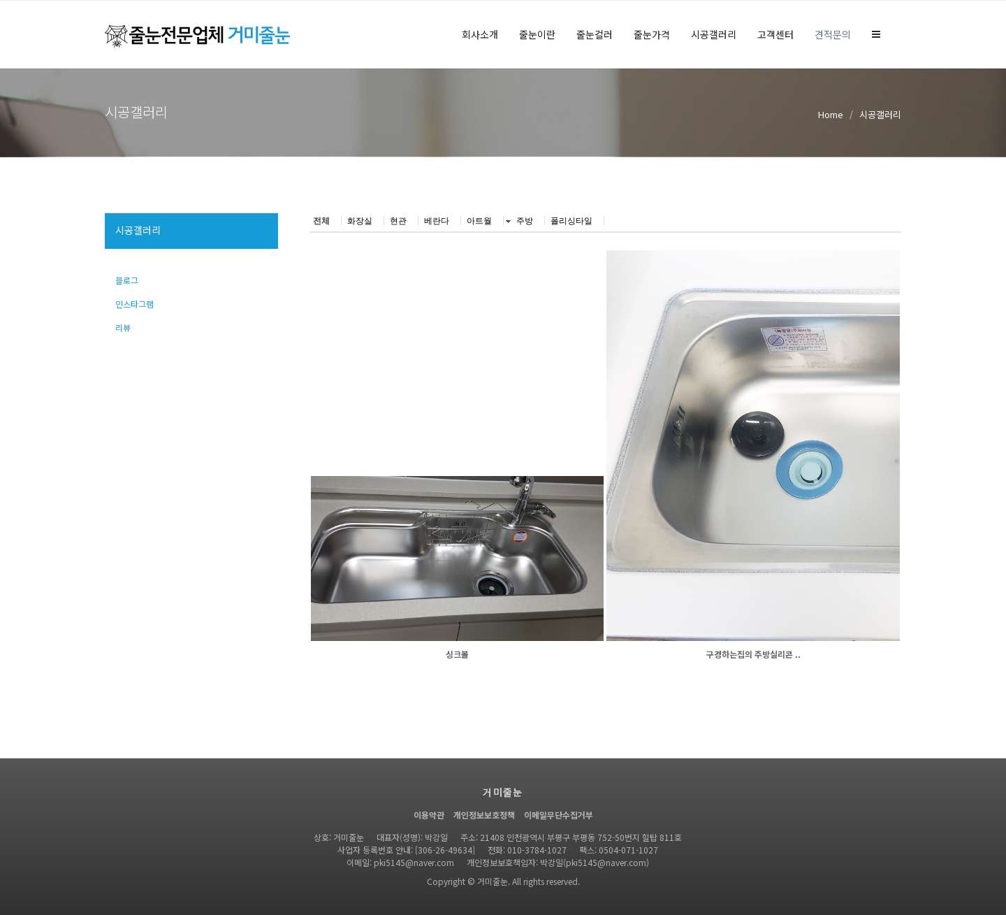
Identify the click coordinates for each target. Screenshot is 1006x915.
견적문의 (833, 34)
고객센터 (775, 34)
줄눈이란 (537, 34)
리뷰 (123, 327)
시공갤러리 (713, 34)
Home (830, 114)
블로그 (126, 280)
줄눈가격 (652, 34)
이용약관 (429, 815)
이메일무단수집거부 (558, 815)
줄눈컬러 (594, 34)
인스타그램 (134, 304)
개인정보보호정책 (484, 815)
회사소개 (480, 34)
